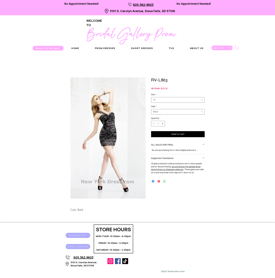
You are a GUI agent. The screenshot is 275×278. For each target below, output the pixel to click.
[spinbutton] (158, 123)
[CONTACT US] (78, 235)
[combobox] (178, 100)
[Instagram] (110, 261)
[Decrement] (153, 123)
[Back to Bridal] (48, 48)
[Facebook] (118, 261)
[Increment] (163, 123)
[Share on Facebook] (153, 181)
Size (153, 94)
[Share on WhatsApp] (164, 181)
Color (154, 106)
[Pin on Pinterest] (159, 181)
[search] (222, 48)
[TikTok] (125, 261)
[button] (196, 48)
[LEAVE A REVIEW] (78, 246)
